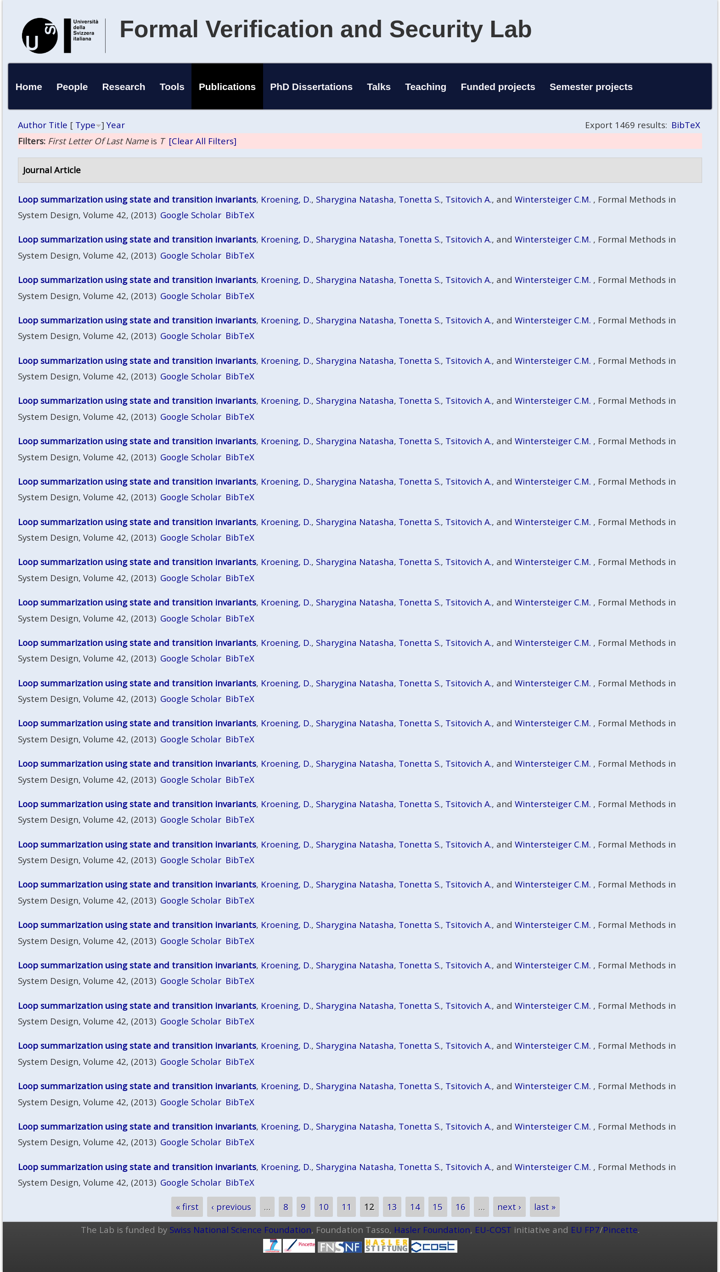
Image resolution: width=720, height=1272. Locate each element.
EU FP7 (585, 1229)
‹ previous (231, 1206)
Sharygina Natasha (355, 199)
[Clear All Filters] (202, 141)
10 (324, 1206)
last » (545, 1206)
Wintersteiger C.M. (553, 199)
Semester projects (591, 86)
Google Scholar (190, 214)
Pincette (620, 1229)
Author (32, 124)
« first (187, 1206)
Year (116, 124)
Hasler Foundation (432, 1229)
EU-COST (493, 1229)
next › (509, 1206)
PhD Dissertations (311, 86)
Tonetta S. (420, 199)
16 (461, 1206)
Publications (227, 86)
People (72, 86)
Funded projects (498, 86)
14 (415, 1206)
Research (124, 86)
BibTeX (685, 124)
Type (85, 124)
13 (392, 1206)
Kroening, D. (286, 199)
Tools (172, 86)
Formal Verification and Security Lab (325, 29)
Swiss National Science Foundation (240, 1229)
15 (438, 1206)
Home (29, 86)
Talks (379, 86)
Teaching (425, 86)
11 (347, 1206)
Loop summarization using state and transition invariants (137, 199)
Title (58, 124)
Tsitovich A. (468, 199)
